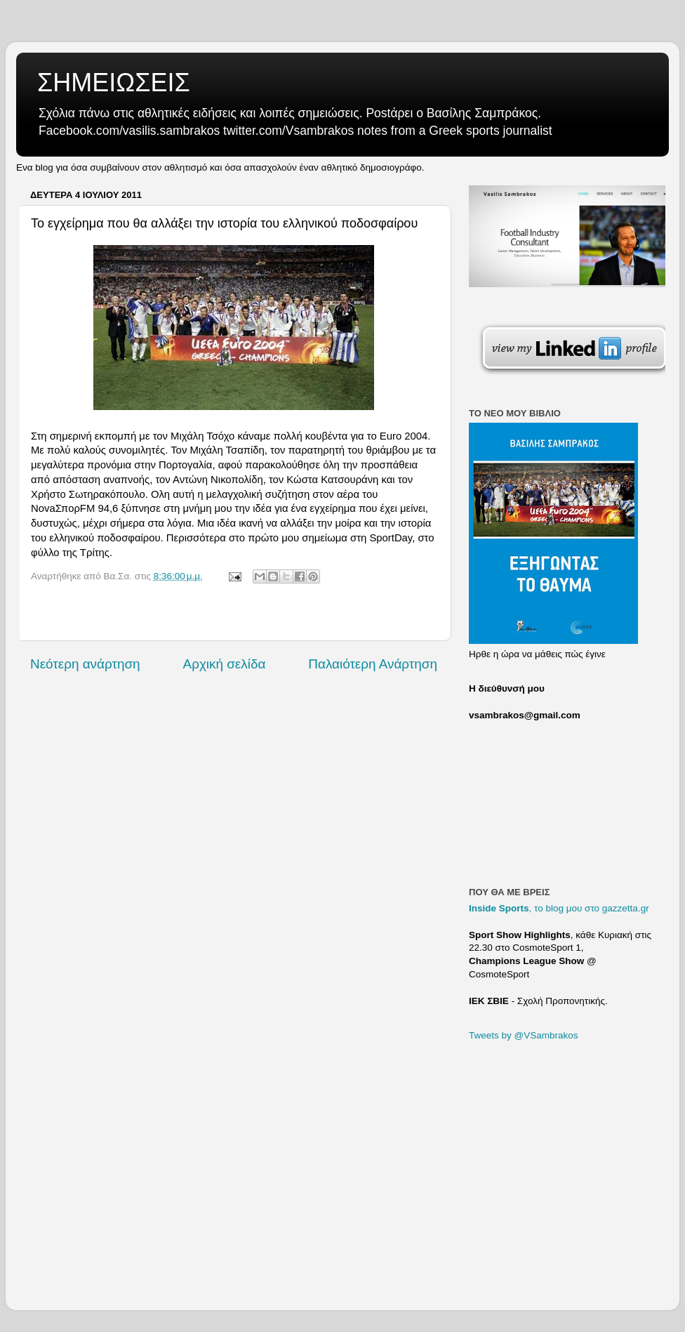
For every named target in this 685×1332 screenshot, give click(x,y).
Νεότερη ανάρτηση (85, 664)
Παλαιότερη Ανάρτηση (372, 664)
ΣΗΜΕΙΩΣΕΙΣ (113, 82)
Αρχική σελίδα (224, 664)
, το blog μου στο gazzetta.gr (559, 908)
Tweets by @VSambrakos (523, 1035)
